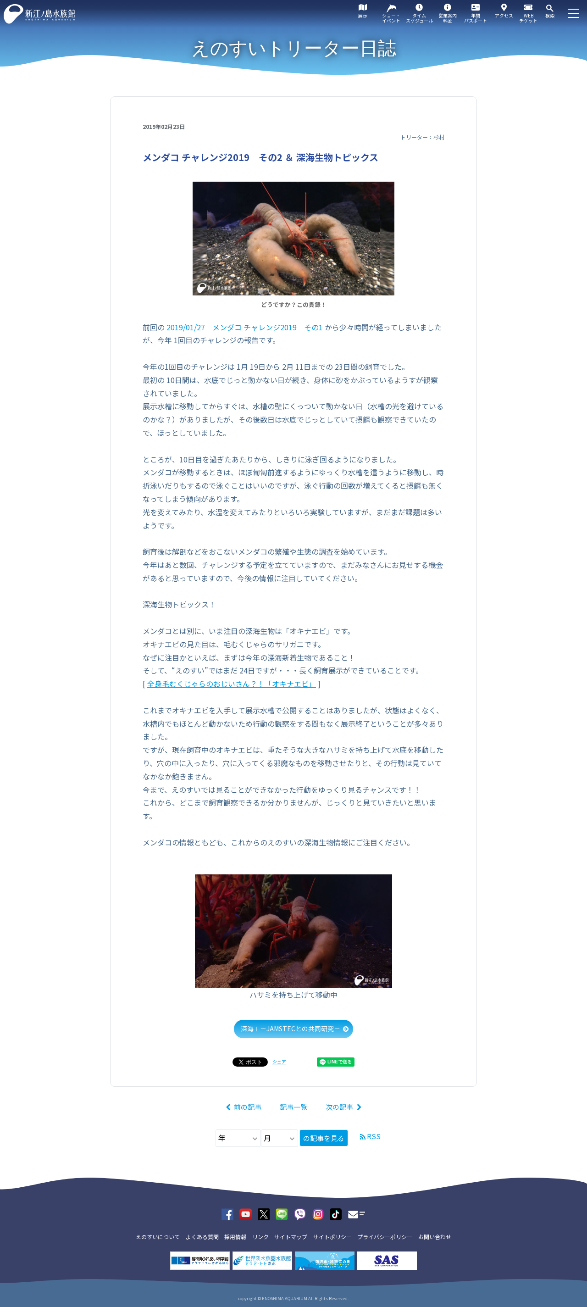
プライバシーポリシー (384, 1236)
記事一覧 (293, 1107)
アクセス (504, 15)
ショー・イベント (391, 18)
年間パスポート (475, 18)
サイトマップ (290, 1236)
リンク (260, 1236)
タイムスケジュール (419, 18)
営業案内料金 (447, 18)
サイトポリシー (332, 1236)
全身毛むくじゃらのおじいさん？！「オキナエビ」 (231, 683)
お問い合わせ (434, 1236)
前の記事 (247, 1107)
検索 (549, 15)
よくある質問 (202, 1236)
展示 (362, 15)
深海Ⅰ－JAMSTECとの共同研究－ (290, 1028)
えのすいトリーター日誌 (293, 48)
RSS (374, 1136)
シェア (279, 1061)
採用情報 (235, 1236)
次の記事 (339, 1107)
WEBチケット (528, 18)
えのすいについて (158, 1236)
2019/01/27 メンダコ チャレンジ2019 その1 (244, 327)
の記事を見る (323, 1138)
